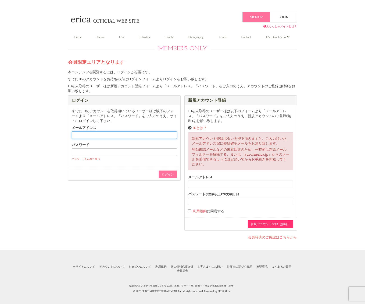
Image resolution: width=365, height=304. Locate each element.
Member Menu (278, 37)
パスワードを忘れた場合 (86, 159)
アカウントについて (112, 267)
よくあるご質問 (281, 267)
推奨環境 (262, 267)
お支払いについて (140, 267)
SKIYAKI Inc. (225, 291)
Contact (246, 37)
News (100, 37)
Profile (169, 37)
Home (78, 37)
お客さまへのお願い (210, 267)
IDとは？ (200, 127)
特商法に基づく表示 (239, 267)
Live (122, 37)
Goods (222, 37)
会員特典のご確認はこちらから (272, 237)
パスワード (80, 144)
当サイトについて (84, 267)
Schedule (145, 37)
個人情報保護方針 (182, 267)
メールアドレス (84, 127)
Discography (196, 37)
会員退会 (182, 271)
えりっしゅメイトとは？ (280, 26)
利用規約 (200, 211)
